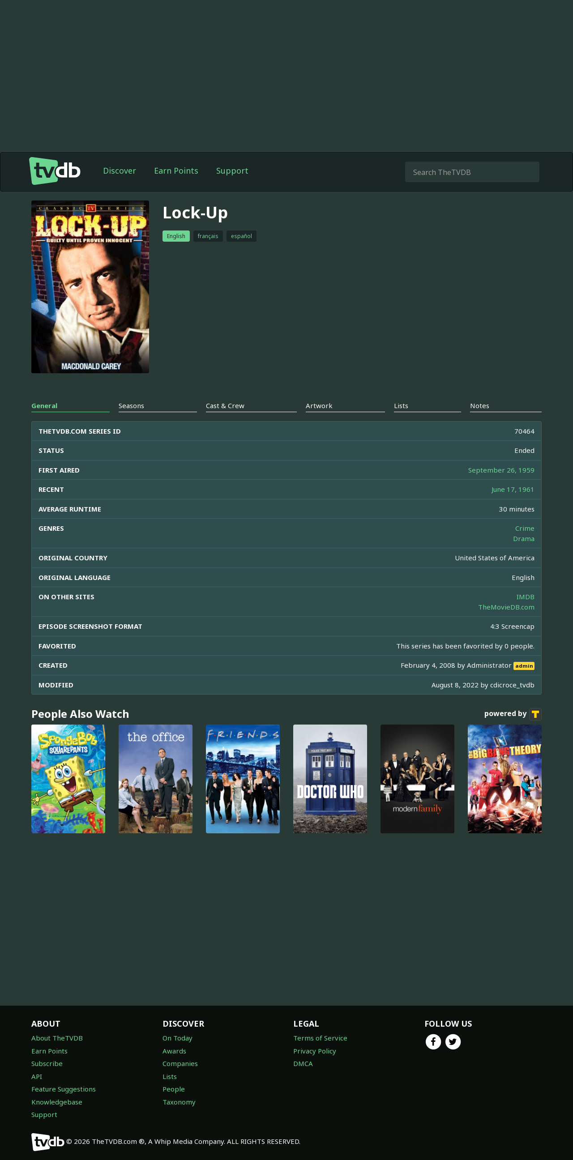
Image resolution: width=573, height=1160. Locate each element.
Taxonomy (179, 1101)
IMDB (526, 596)
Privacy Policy (314, 1050)
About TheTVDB (57, 1037)
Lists (169, 1076)
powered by (513, 714)
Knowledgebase (56, 1101)
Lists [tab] (401, 405)
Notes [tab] (479, 405)
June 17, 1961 (513, 489)
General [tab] (44, 405)
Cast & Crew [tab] (225, 405)
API (36, 1076)
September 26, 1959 (501, 469)
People (173, 1088)
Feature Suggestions (63, 1088)
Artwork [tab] (319, 405)
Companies (180, 1063)
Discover (119, 170)
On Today (177, 1037)
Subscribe (47, 1063)
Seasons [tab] (131, 405)
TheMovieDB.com (506, 606)
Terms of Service (320, 1037)
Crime (525, 528)
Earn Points (176, 170)
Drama (524, 538)
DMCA (303, 1063)
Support (232, 170)
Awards (174, 1050)
